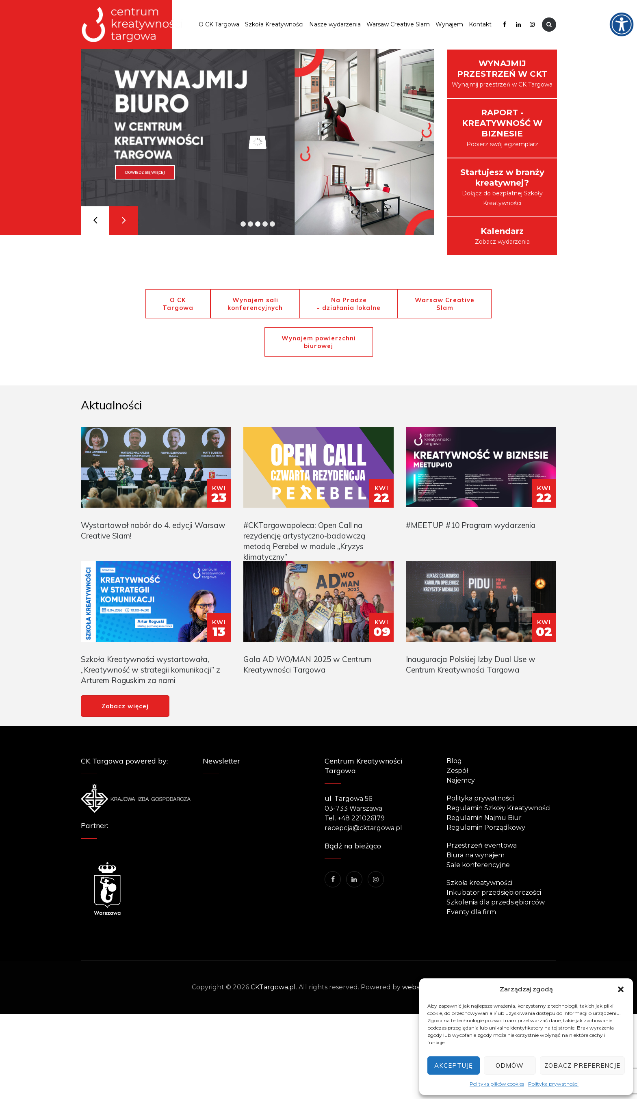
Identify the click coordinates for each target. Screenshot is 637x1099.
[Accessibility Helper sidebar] (627, 9)
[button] (621, 989)
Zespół (457, 770)
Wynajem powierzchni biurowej (319, 342)
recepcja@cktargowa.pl (363, 828)
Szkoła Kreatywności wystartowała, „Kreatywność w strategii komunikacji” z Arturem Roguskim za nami (150, 669)
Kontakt (480, 24)
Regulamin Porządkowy (485, 827)
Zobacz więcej (125, 706)
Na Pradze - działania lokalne (349, 304)
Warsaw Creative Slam (398, 24)
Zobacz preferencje (582, 1065)
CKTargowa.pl (273, 987)
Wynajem (449, 24)
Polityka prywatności (553, 1084)
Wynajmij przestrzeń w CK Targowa (502, 73)
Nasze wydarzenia (335, 24)
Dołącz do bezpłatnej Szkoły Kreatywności (502, 187)
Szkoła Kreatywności (274, 24)
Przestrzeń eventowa (481, 845)
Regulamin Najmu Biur (484, 818)
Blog (454, 761)
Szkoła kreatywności (479, 883)
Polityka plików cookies (497, 1084)
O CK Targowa (219, 24)
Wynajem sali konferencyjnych (255, 304)
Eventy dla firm (471, 912)
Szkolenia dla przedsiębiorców (495, 902)
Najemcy (460, 780)
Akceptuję (453, 1065)
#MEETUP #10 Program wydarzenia (471, 525)
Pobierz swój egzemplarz (502, 128)
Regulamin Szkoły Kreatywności (498, 808)
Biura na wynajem (475, 855)
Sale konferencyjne (478, 865)
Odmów (510, 1065)
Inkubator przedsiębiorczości (493, 892)
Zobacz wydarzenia (502, 235)
